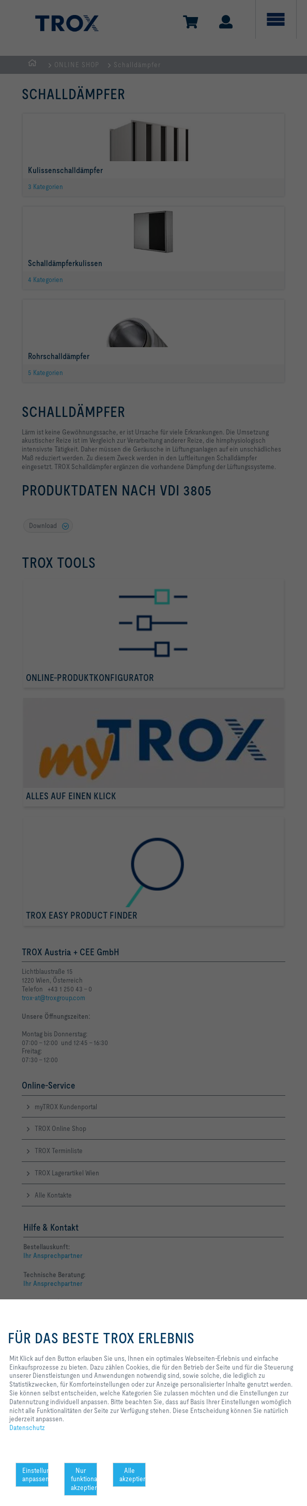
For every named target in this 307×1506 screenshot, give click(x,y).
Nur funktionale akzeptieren (84, 1479)
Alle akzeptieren (132, 1474)
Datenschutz (27, 1427)
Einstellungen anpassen (35, 1474)
